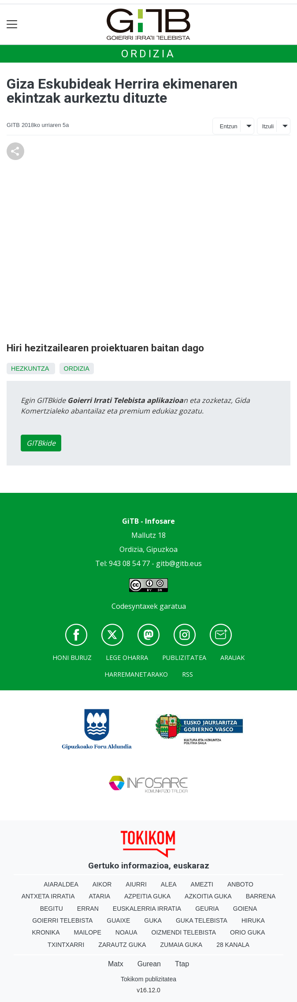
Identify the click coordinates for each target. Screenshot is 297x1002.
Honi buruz (72, 657)
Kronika (46, 932)
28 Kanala (232, 944)
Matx (115, 964)
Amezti (202, 884)
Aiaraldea (61, 884)
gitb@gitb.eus (179, 563)
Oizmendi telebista (184, 932)
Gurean (149, 964)
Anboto (240, 884)
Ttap (182, 964)
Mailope (87, 932)
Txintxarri (66, 944)
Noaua (126, 932)
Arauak (232, 657)
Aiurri (136, 884)
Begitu (51, 908)
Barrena (261, 896)
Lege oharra (127, 657)
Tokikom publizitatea (148, 979)
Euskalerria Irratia (147, 908)
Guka (153, 920)
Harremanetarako (136, 674)
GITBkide (41, 443)
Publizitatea (184, 657)
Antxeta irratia (48, 896)
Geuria (207, 908)
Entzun (229, 126)
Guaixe (118, 920)
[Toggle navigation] (12, 24)
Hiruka (253, 920)
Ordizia (148, 54)
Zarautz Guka (122, 944)
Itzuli (268, 126)
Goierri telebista (62, 920)
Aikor (102, 884)
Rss (187, 674)
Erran (88, 908)
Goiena (245, 908)
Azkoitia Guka (208, 896)
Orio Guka (247, 932)
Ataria (100, 896)
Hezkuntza (30, 368)
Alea (169, 884)
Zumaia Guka (181, 944)
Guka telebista (201, 920)
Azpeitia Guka (147, 896)
